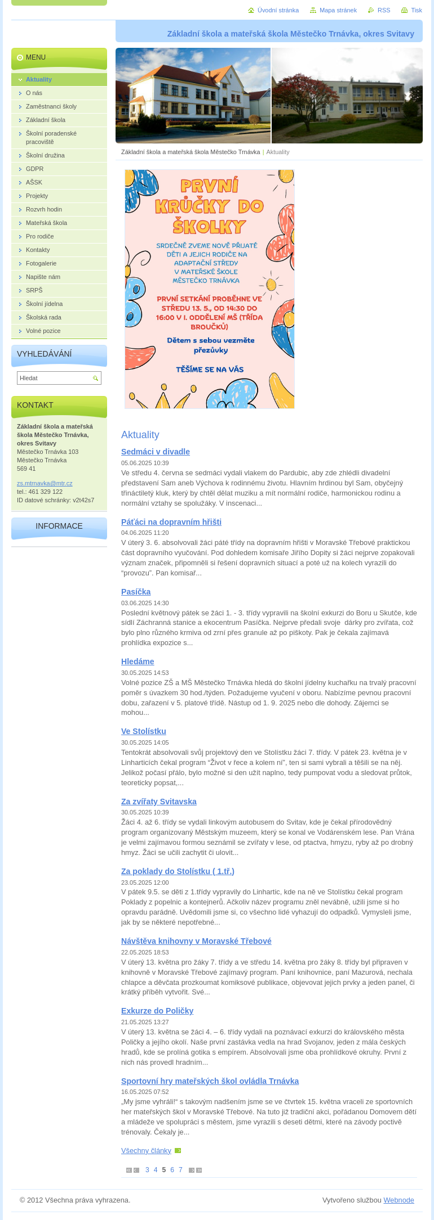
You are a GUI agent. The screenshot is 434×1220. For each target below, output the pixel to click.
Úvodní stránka (278, 10)
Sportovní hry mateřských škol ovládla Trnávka (210, 1081)
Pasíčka (135, 591)
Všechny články (146, 1150)
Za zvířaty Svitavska (159, 801)
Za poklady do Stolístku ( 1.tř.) (177, 871)
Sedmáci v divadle (155, 451)
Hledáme (137, 661)
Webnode (398, 1200)
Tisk (416, 10)
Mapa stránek (338, 10)
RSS (384, 10)
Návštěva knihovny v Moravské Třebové (196, 941)
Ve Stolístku (143, 731)
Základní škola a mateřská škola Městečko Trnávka (190, 151)
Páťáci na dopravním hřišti (171, 521)
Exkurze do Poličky (157, 1010)
